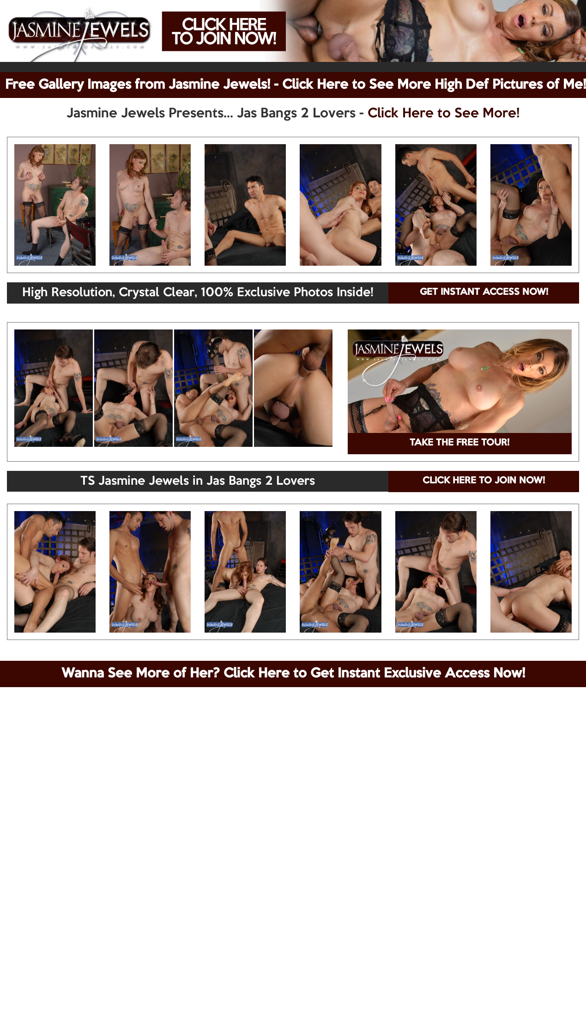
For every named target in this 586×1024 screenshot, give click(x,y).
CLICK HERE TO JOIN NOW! (484, 481)
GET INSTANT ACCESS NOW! (484, 292)
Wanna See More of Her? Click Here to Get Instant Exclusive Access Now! (293, 674)
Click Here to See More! (444, 114)
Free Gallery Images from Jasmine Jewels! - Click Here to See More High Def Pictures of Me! (295, 85)
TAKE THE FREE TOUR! (459, 443)
